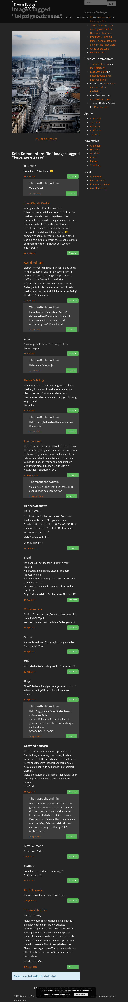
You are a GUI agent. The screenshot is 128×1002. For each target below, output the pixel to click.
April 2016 (95, 130)
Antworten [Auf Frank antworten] (73, 600)
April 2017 (95, 118)
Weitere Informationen (62, 994)
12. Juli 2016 (29, 410)
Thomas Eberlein (35, 910)
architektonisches (100, 99)
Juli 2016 (95, 122)
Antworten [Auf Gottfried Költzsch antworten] (73, 792)
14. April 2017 (29, 600)
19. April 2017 (29, 699)
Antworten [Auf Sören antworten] (73, 651)
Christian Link (33, 609)
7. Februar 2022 (30, 967)
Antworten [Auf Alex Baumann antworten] (73, 856)
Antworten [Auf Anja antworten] (73, 353)
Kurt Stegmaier (34, 890)
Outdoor (94, 153)
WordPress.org (98, 188)
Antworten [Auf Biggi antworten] (73, 699)
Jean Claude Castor (37, 203)
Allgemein (95, 145)
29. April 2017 (35, 836)
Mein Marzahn (97, 67)
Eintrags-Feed (97, 180)
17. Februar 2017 (31, 548)
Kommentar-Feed (100, 184)
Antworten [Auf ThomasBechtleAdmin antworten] (71, 193)
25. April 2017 (29, 792)
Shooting (95, 165)
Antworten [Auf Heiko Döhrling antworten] (73, 410)
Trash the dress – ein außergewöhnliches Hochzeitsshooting (101, 29)
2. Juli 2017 (29, 856)
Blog (69, 17)
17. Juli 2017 (29, 880)
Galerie (56, 17)
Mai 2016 (95, 126)
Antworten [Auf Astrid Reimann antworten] (73, 300)
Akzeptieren (81, 994)
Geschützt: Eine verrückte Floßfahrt (103, 87)
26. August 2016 (31, 475)
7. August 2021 (30, 900)
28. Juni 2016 (34, 329)
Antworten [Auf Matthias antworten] (73, 880)
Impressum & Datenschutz (103, 996)
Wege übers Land (99, 48)
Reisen (93, 161)
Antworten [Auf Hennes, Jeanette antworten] (73, 548)
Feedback (82, 17)
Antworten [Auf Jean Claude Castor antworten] (73, 253)
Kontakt (108, 17)
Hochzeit (95, 149)
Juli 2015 (95, 134)
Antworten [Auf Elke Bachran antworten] (73, 475)
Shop (96, 17)
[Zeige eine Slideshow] (46, 139)
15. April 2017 (29, 671)
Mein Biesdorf (97, 52)
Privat (93, 157)
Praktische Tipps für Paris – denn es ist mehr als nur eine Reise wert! (103, 40)
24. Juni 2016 (29, 253)
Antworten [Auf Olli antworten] (73, 671)
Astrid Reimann (34, 262)
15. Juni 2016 (29, 176)
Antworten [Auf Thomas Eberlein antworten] (73, 967)
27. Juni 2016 (29, 300)
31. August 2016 (36, 496)
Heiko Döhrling (34, 380)
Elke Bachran (32, 441)
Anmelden (96, 176)
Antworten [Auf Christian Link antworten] (73, 627)
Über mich (40, 17)
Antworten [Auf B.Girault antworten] (73, 176)
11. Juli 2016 (29, 353)
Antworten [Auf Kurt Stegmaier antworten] (73, 900)
